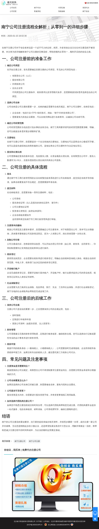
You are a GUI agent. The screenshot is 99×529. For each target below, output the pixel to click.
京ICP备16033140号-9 (34, 525)
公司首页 (13, 8)
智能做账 (61, 11)
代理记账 (61, 8)
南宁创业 (85, 11)
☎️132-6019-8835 (91, 3)
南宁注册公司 (20, 441)
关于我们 (39, 521)
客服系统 (37, 11)
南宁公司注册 (34, 441)
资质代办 (85, 8)
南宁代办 (37, 8)
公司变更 (13, 11)
